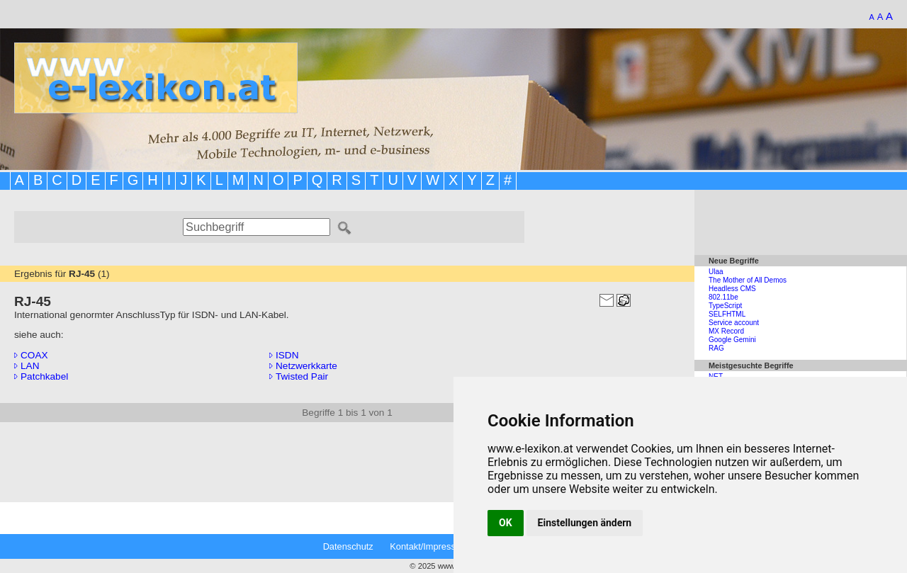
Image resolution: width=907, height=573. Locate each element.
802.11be (723, 297)
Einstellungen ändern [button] (585, 522)
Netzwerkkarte (303, 366)
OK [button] (505, 522)
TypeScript (725, 306)
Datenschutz (348, 546)
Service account (734, 323)
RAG (716, 348)
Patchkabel (41, 376)
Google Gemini (732, 340)
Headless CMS (732, 289)
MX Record (726, 331)
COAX (31, 355)
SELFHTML (727, 314)
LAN (26, 366)
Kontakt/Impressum (429, 546)
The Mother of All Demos (748, 280)
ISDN (283, 355)
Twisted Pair (298, 376)
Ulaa (716, 272)
